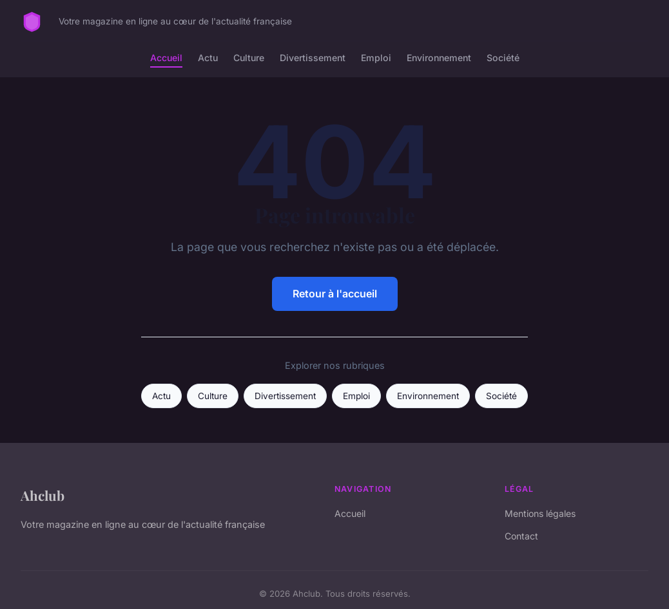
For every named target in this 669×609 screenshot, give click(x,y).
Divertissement (312, 57)
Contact (521, 535)
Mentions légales (540, 513)
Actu (208, 57)
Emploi (376, 57)
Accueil (166, 57)
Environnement (439, 57)
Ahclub (42, 495)
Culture (248, 57)
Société (503, 57)
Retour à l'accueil (335, 293)
